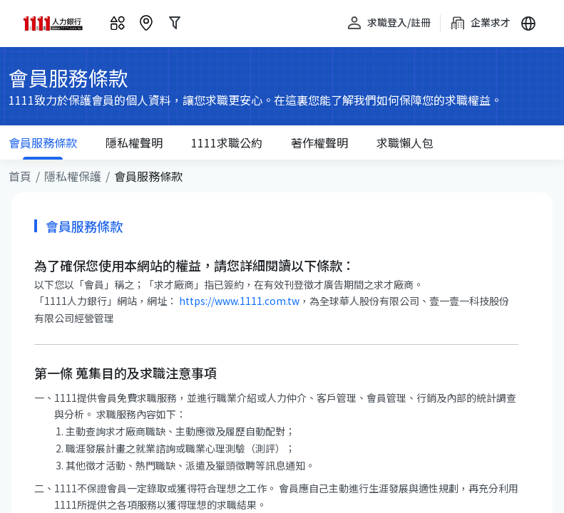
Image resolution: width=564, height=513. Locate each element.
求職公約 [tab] (226, 142)
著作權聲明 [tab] (319, 142)
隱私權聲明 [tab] (134, 142)
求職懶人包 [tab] (405, 142)
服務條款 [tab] (43, 147)
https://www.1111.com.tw (238, 301)
